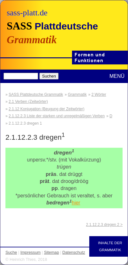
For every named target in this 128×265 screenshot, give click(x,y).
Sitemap (51, 252)
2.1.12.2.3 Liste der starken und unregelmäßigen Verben (57, 116)
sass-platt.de (27, 12)
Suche (11, 252)
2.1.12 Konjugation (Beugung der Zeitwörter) (46, 109)
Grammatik (77, 94)
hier (76, 202)
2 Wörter (99, 94)
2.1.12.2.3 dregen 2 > (104, 224)
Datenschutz (73, 252)
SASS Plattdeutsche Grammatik (36, 94)
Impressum (30, 252)
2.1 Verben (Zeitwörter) (28, 101)
